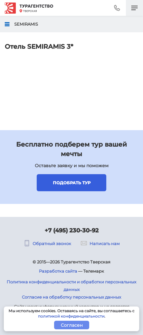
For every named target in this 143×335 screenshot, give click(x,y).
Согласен (72, 325)
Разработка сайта (58, 271)
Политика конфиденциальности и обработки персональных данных (71, 285)
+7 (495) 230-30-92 (72, 230)
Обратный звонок (47, 243)
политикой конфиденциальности (71, 316)
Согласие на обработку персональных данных (71, 297)
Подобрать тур (71, 182)
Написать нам (100, 243)
